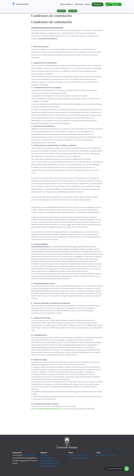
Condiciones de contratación (50, 463)
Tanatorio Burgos (21, 4)
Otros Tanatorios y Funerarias (106, 455)
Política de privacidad (48, 461)
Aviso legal (44, 455)
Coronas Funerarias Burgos (78, 455)
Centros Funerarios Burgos (78, 458)
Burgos (87, 4)
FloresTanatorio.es (28, 455)
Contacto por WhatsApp (49, 466)
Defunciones (79, 4)
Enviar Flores (61, 10)
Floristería (97, 4)
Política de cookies (47, 458)
